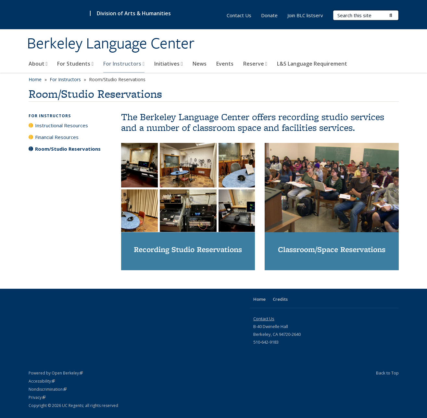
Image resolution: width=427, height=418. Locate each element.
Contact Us (239, 15)
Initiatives (168, 63)
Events (224, 63)
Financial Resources (57, 137)
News (200, 63)
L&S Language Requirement (312, 63)
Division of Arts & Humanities (134, 13)
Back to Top (387, 373)
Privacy (37, 397)
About (38, 63)
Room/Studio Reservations (68, 149)
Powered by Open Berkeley (56, 373)
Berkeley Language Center (111, 43)
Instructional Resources (61, 125)
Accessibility (42, 381)
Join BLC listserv (305, 15)
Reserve (255, 63)
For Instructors (123, 63)
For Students (75, 63)
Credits (280, 299)
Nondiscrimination (48, 389)
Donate (269, 15)
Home (35, 79)
